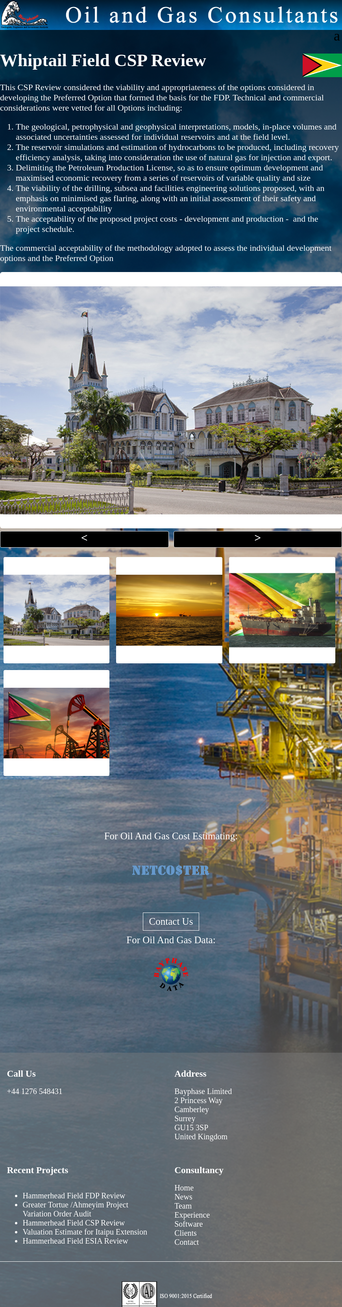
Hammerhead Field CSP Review (73, 1222)
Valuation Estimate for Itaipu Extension (84, 1231)
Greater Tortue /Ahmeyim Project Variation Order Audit (75, 1209)
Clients (185, 1233)
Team (183, 1205)
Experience (192, 1215)
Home (184, 1187)
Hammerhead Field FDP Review (73, 1195)
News (183, 1196)
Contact (186, 1242)
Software (188, 1224)
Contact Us (171, 921)
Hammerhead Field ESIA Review (75, 1241)
